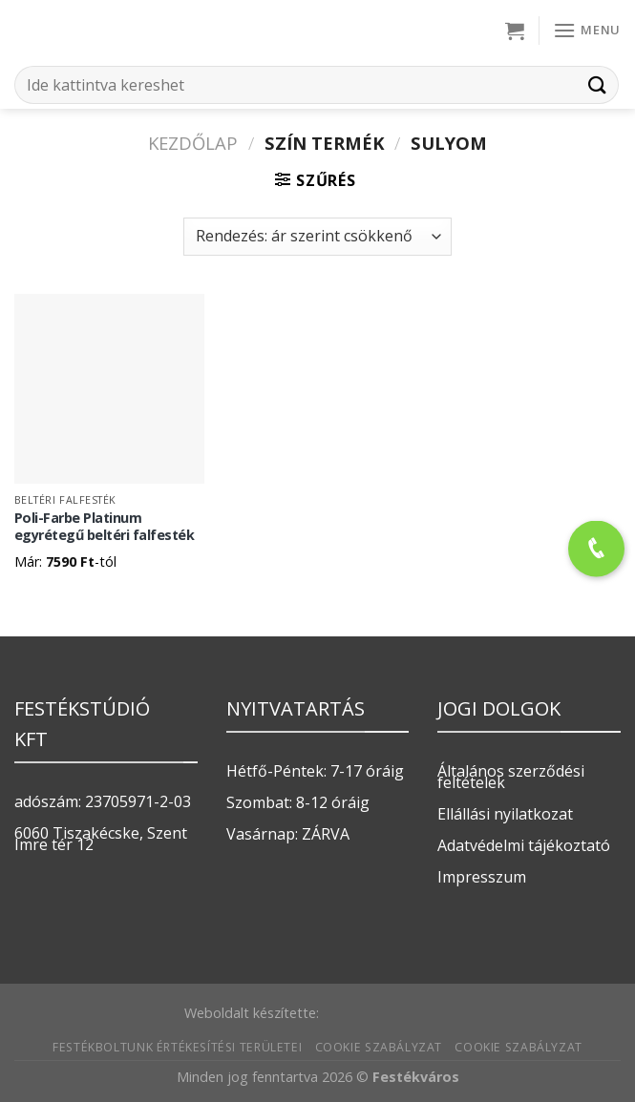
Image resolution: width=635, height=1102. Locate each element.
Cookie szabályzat (378, 1047)
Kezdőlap (193, 143)
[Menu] (587, 30)
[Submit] (598, 84)
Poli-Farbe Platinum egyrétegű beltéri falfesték (104, 527)
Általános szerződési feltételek (510, 776)
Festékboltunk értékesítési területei (177, 1047)
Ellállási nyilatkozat (505, 813)
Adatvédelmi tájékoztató (523, 845)
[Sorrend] (317, 237)
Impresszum (481, 876)
